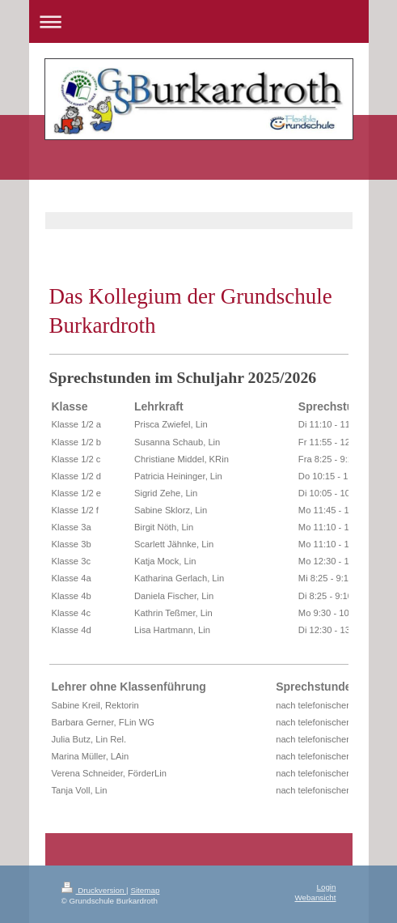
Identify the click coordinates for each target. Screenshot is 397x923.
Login (326, 887)
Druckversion (94, 890)
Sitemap (144, 890)
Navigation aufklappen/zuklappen (199, 21)
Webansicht (315, 897)
